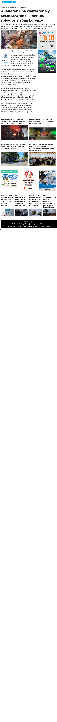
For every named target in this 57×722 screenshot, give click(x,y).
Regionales (51, 2)
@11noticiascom (6, 62)
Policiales (44, 2)
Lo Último (20, 2)
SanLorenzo (36, 2)
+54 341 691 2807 (42, 223)
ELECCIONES (27, 2)
